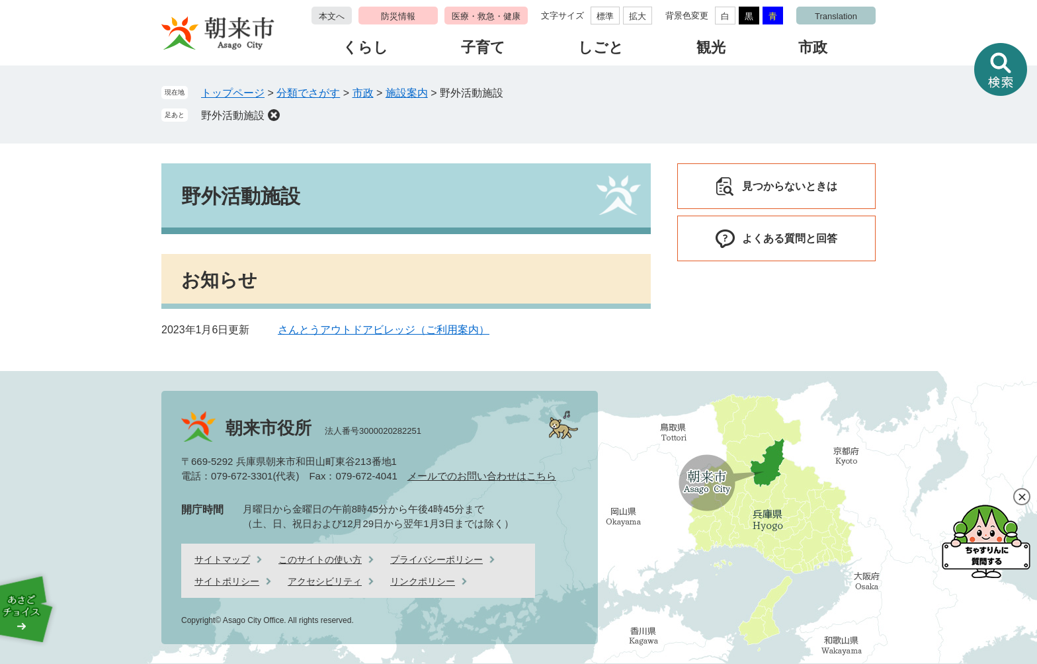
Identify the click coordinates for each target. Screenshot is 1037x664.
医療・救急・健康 (486, 16)
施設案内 (407, 93)
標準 (605, 16)
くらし (365, 47)
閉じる (1021, 496)
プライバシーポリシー (436, 559)
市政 (812, 47)
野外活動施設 (233, 115)
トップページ (233, 93)
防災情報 (398, 16)
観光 (711, 47)
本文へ (332, 16)
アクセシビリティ (325, 581)
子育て (483, 47)
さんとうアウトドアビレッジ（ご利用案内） (383, 329)
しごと (601, 47)
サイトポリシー (226, 581)
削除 (274, 115)
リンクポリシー (422, 581)
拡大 (637, 16)
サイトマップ (222, 559)
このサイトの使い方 (320, 559)
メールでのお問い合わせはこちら (481, 475)
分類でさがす (308, 93)
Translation (836, 16)
